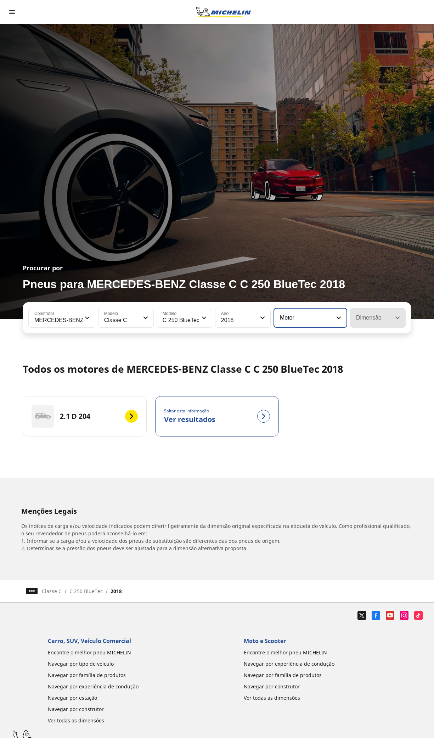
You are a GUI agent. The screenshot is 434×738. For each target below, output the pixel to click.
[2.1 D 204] (85, 416)
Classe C (52, 591)
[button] (86, 318)
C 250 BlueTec (86, 591)
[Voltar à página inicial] (223, 12)
